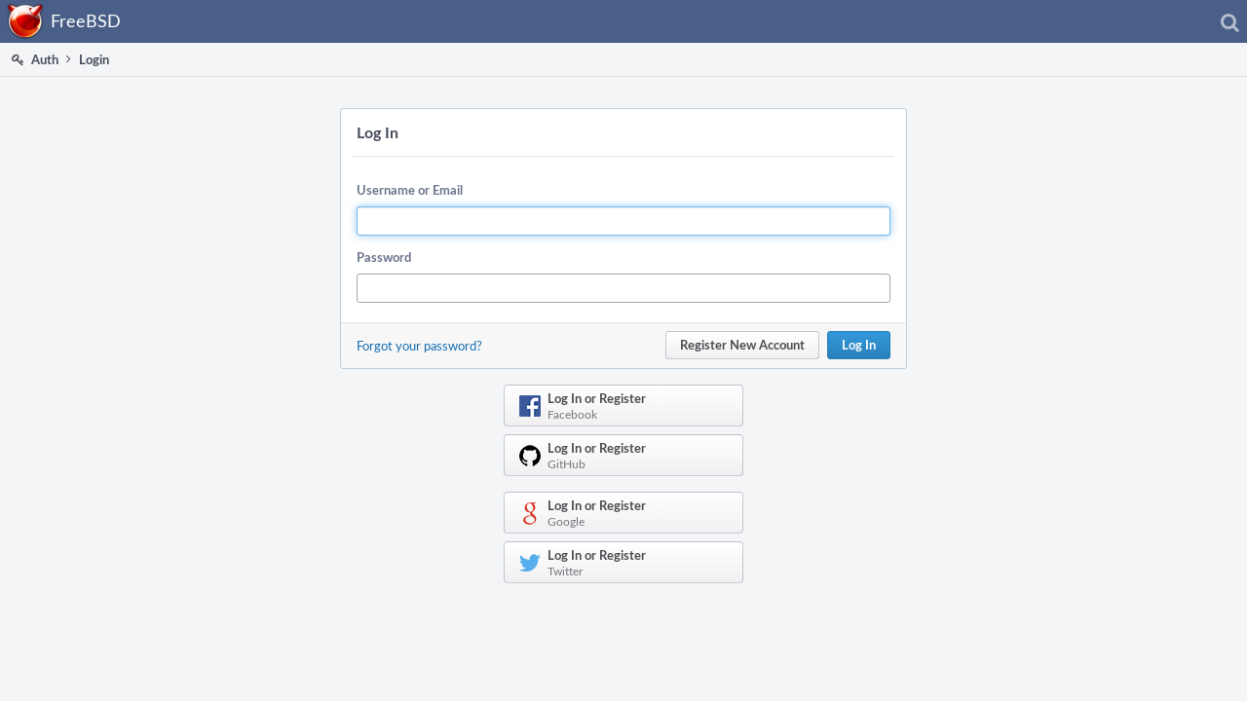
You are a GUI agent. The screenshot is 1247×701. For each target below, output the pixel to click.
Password (384, 257)
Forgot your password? (419, 345)
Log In (859, 344)
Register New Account (742, 344)
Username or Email (410, 190)
